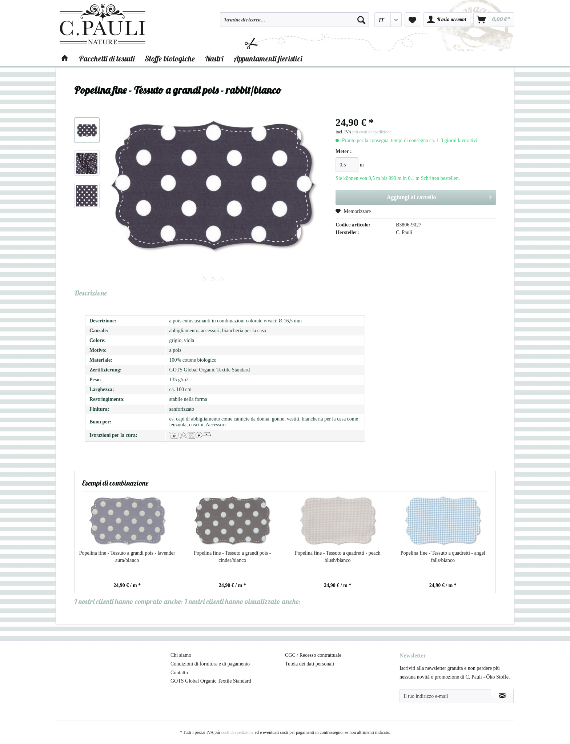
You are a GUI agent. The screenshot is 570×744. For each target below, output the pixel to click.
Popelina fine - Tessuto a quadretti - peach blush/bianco (338, 556)
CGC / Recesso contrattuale (313, 655)
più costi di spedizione (372, 131)
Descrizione (90, 292)
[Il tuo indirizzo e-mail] (445, 696)
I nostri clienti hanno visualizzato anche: (242, 601)
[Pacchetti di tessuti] (107, 58)
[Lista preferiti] (412, 19)
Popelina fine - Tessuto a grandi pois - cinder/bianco (232, 556)
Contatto (179, 672)
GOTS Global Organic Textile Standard (210, 681)
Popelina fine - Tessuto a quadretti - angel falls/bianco (443, 556)
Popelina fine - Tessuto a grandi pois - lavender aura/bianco (127, 556)
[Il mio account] (447, 19)
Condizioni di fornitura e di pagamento (210, 664)
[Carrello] (493, 19)
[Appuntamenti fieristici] (267, 58)
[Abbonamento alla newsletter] (502, 696)
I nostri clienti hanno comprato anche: (128, 601)
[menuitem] (294, 22)
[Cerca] (361, 19)
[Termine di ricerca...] (294, 19)
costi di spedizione (237, 732)
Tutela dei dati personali (309, 664)
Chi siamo (180, 655)
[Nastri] (214, 58)
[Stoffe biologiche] (170, 58)
